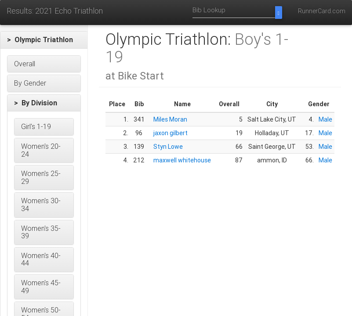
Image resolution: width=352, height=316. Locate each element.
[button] (43, 40)
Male (325, 119)
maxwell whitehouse (182, 160)
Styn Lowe (168, 147)
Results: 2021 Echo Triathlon (55, 11)
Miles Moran (170, 119)
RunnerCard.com (321, 11)
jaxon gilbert (170, 133)
